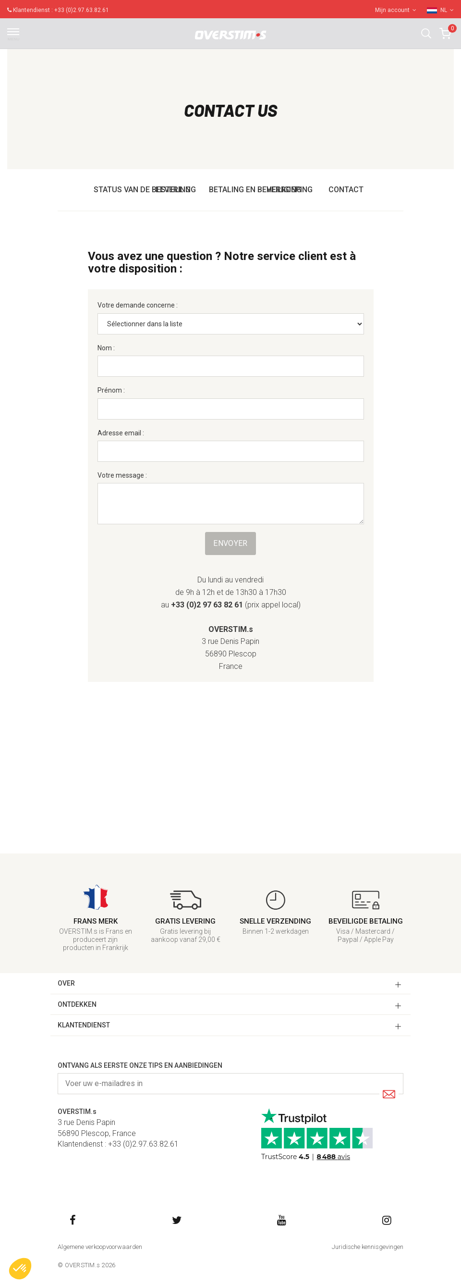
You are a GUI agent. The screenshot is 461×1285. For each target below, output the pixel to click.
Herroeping (290, 189)
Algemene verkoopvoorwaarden (100, 1246)
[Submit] (389, 1095)
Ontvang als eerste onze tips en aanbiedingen (140, 1065)
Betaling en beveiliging (255, 189)
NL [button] (447, 10)
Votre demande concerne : (137, 305)
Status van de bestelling (145, 189)
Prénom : (111, 390)
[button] (426, 33)
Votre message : (122, 475)
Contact (346, 189)
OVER (66, 983)
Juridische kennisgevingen (367, 1246)
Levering (173, 189)
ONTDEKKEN (77, 1004)
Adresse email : (120, 433)
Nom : (106, 348)
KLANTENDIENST (84, 1025)
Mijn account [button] (395, 10)
